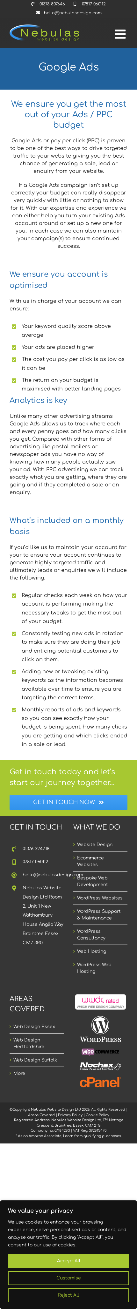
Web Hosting (91, 951)
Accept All (68, 1260)
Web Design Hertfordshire (28, 1043)
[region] (68, 1254)
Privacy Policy (70, 1115)
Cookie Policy (97, 1115)
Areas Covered (41, 1115)
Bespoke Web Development (92, 881)
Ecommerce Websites (90, 861)
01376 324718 (36, 848)
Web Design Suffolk (35, 1060)
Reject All (68, 1295)
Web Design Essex (34, 1026)
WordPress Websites (100, 898)
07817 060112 (35, 861)
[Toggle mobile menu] (121, 34)
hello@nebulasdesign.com (43, 874)
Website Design (94, 844)
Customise (68, 1278)
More (19, 1073)
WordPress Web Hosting (94, 968)
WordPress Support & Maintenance (99, 914)
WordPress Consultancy (91, 934)
